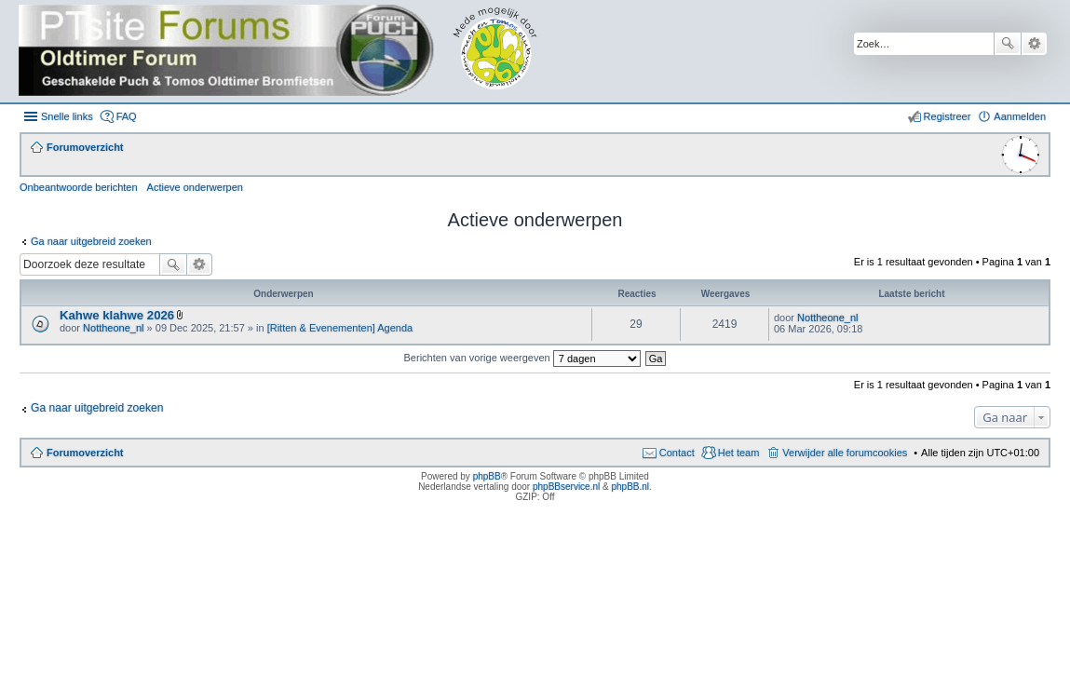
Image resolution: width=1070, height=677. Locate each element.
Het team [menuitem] (739, 452)
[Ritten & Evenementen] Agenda (340, 327)
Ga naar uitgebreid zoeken (91, 241)
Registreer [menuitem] (947, 116)
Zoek (1008, 44)
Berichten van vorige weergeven (522, 357)
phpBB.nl (630, 486)
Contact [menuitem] (677, 452)
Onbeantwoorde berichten (79, 187)
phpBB (487, 476)
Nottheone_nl (113, 327)
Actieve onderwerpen (195, 187)
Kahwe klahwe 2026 (117, 315)
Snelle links (67, 116)
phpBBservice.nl (566, 486)
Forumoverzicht (85, 452)
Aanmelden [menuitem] (1020, 116)
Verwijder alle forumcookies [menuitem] (844, 452)
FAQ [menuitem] (126, 116)
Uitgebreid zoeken (1034, 44)
